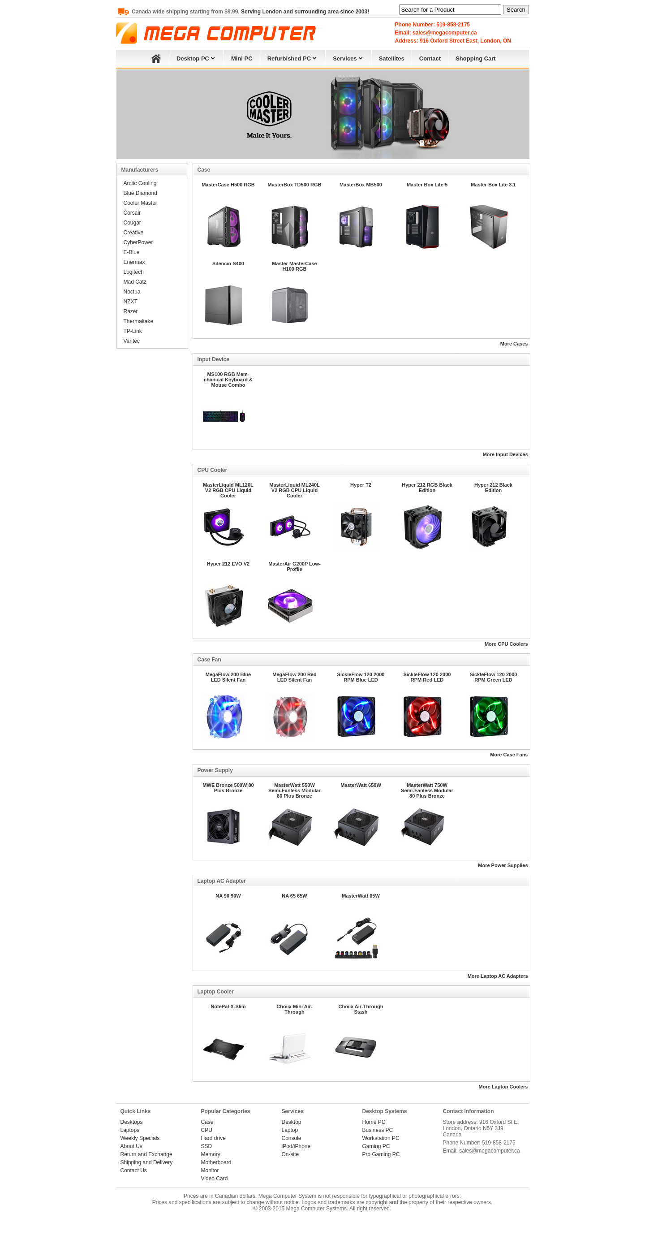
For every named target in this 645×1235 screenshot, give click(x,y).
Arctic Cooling (140, 183)
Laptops (130, 1130)
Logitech (134, 272)
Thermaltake (139, 321)
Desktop (291, 1122)
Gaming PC (376, 1146)
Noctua (132, 292)
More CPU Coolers (506, 644)
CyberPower (138, 242)
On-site (290, 1154)
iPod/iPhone (296, 1146)
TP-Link (133, 331)
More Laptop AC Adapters (498, 976)
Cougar (132, 223)
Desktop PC (196, 57)
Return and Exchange (146, 1154)
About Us (131, 1146)
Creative (134, 232)
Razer (131, 311)
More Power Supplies (503, 865)
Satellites (391, 58)
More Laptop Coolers (503, 1086)
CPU (206, 1130)
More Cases (514, 343)
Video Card (214, 1178)
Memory (210, 1154)
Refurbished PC (292, 57)
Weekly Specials (140, 1138)
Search (516, 9)
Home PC (374, 1122)
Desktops (131, 1122)
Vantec (132, 341)
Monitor (210, 1170)
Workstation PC (381, 1138)
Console (291, 1138)
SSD (206, 1146)
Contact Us (133, 1170)
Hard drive (213, 1138)
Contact (430, 58)
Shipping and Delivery (146, 1162)
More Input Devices (505, 454)
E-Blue (132, 252)
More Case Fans (509, 754)
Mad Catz (135, 282)
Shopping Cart (476, 58)
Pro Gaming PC (381, 1154)
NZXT (131, 301)
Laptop (290, 1130)
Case (207, 1122)
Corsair (132, 213)
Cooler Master (140, 203)
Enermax (134, 262)
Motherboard (216, 1162)
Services (348, 57)
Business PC (377, 1130)
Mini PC (242, 58)
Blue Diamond (140, 193)
